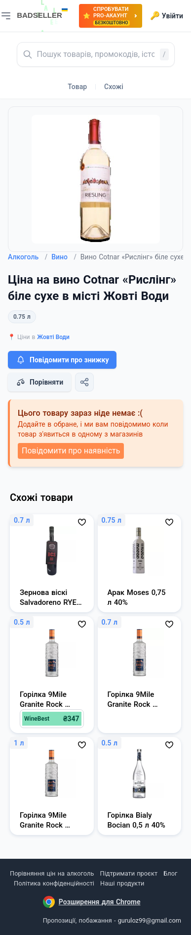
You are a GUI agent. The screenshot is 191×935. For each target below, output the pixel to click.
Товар (77, 87)
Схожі (113, 87)
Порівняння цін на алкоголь (52, 873)
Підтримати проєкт (128, 873)
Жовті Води (53, 337)
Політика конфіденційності (54, 883)
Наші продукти (122, 883)
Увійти (166, 16)
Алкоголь (27, 257)
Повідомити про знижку (62, 360)
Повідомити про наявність (71, 450)
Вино (63, 257)
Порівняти (39, 382)
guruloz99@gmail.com (149, 920)
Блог (170, 873)
